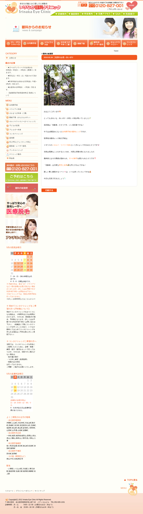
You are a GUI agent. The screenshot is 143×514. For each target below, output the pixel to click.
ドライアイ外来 (15, 109)
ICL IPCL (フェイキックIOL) (19, 142)
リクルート (9, 491)
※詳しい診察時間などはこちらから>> (21, 299)
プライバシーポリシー (24, 491)
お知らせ (12, 58)
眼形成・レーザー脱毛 (17, 146)
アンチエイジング (16, 150)
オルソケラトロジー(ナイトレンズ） (23, 121)
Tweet (116, 51)
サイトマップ (40, 491)
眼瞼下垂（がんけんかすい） (20, 117)
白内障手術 (13, 105)
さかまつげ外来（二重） (18, 113)
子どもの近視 (14, 125)
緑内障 (11, 138)
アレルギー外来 (15, 130)
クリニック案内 (15, 154)
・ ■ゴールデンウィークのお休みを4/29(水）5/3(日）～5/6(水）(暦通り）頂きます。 (21, 70)
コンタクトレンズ (16, 134)
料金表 (11, 158)
